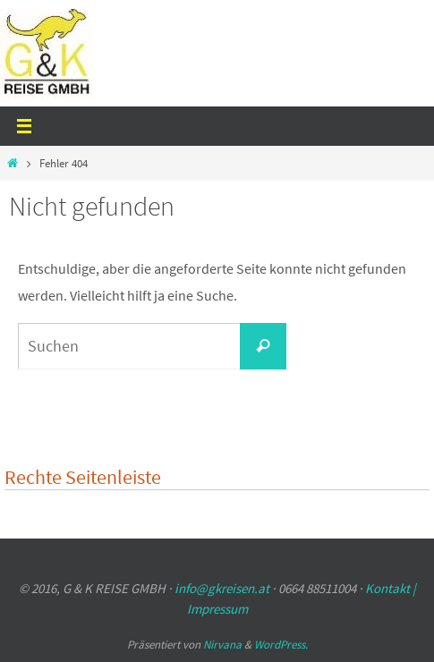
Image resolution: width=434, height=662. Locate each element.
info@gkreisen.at (221, 588)
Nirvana (222, 644)
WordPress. (281, 644)
